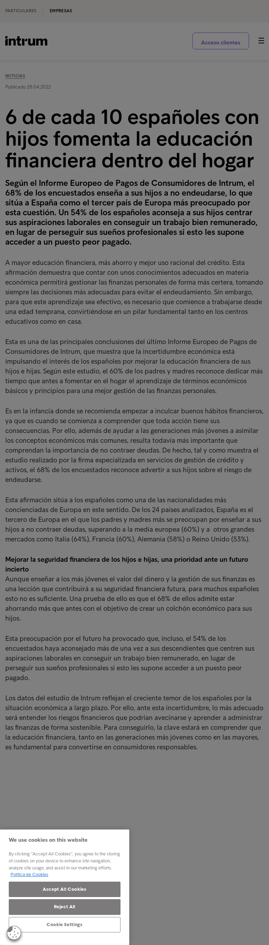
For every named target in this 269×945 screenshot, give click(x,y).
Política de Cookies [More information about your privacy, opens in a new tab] (29, 874)
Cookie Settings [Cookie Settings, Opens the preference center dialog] (65, 924)
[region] (64, 887)
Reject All (65, 906)
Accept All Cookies (65, 889)
